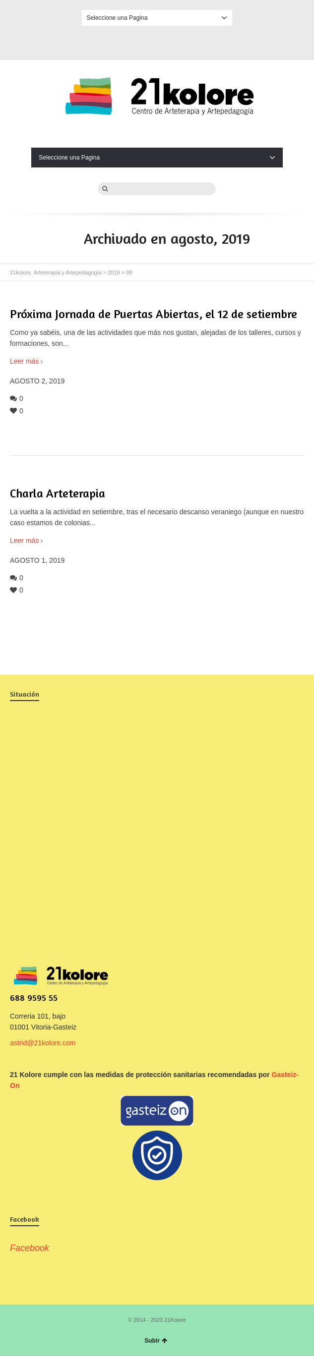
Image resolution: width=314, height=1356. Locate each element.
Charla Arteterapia (57, 493)
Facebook (157, 41)
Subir (155, 1340)
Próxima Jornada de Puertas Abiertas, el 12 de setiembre (153, 314)
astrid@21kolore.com (43, 1043)
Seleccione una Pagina (157, 18)
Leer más (24, 361)
